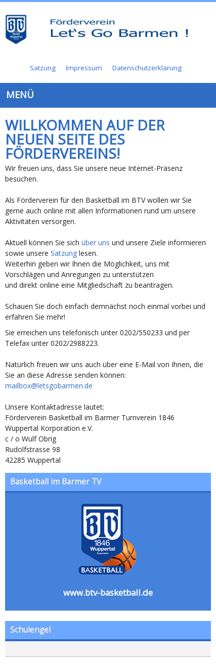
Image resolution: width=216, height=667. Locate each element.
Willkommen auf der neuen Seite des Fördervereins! (84, 139)
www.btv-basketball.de (108, 592)
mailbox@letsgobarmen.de (49, 385)
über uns (95, 242)
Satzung (64, 253)
